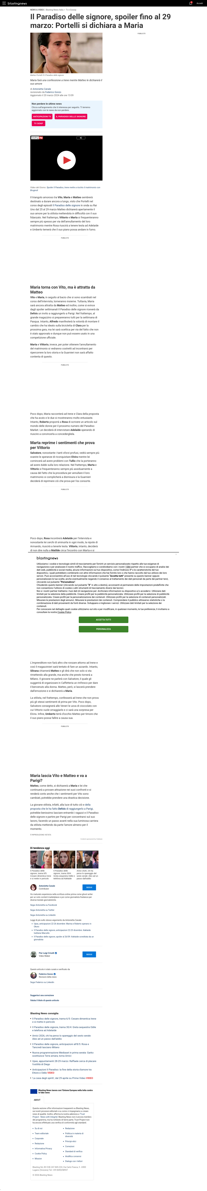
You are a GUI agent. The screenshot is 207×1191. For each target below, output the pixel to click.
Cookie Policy (64, 612)
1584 (128, 567)
